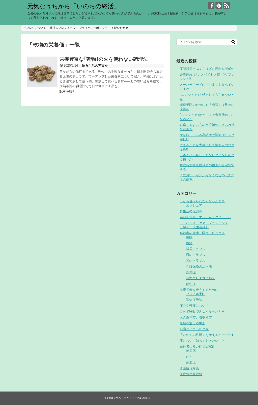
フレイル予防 (195, 294)
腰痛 (189, 243)
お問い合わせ (119, 27)
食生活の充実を (96, 65)
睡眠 (189, 237)
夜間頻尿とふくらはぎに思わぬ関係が (207, 68)
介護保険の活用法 (199, 266)
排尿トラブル (195, 249)
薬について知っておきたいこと (202, 340)
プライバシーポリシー (93, 27)
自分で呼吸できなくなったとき (202, 311)
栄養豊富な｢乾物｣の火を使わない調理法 (103, 59)
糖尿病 (191, 350)
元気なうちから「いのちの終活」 (73, 6)
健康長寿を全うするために (199, 289)
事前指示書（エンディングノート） (205, 217)
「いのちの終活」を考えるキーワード (207, 335)
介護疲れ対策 (189, 368)
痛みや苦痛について (194, 305)
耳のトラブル (195, 260)
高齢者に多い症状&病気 (197, 346)
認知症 (191, 272)
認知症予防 (194, 300)
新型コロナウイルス (200, 278)
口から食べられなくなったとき (202, 201)
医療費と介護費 (191, 374)
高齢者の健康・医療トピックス (202, 233)
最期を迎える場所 (192, 323)
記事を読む (67, 91)
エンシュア (194, 205)
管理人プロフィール (62, 27)
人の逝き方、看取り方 (196, 317)
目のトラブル (195, 254)
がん (189, 356)
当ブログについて (34, 27)
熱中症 (191, 284)
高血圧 (191, 362)
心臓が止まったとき (194, 329)
